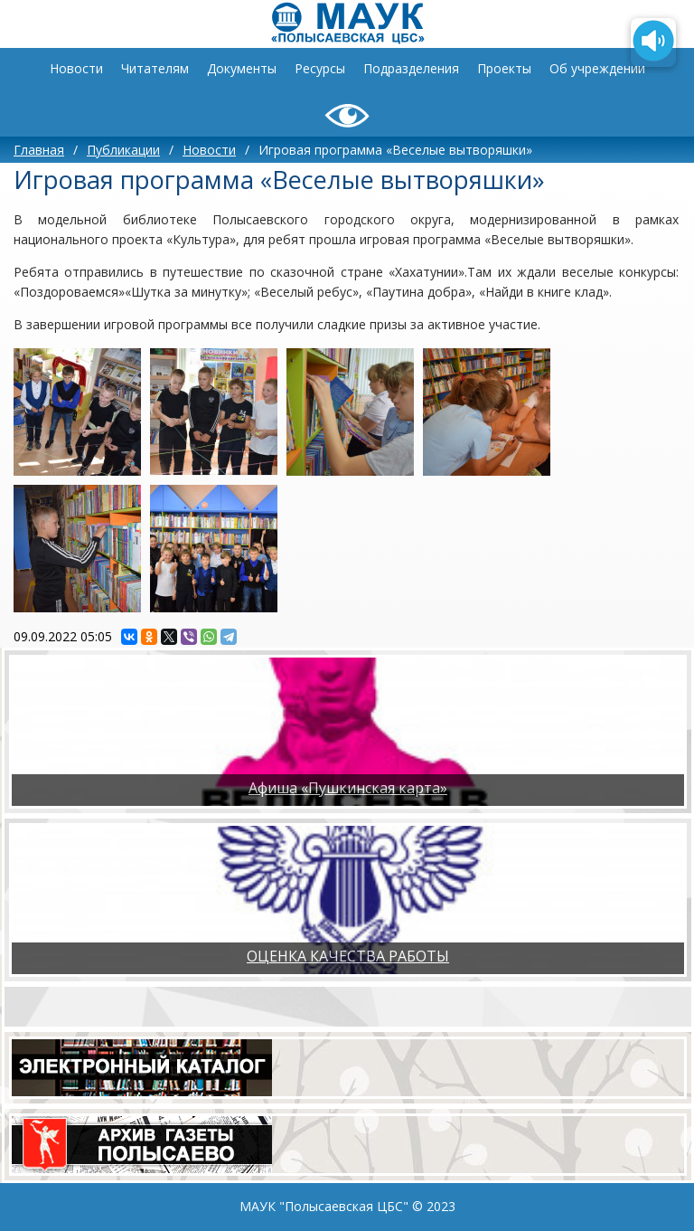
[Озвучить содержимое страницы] (653, 42)
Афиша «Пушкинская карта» (348, 788)
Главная (39, 149)
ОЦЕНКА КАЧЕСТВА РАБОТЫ (348, 956)
